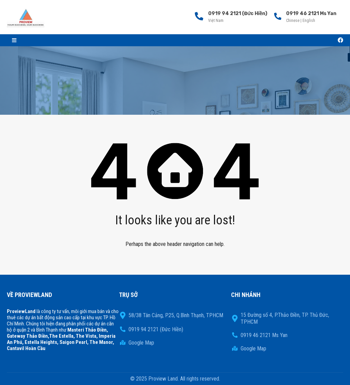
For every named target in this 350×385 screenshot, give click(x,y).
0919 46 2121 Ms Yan (311, 13)
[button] (14, 40)
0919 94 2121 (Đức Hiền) (236, 13)
